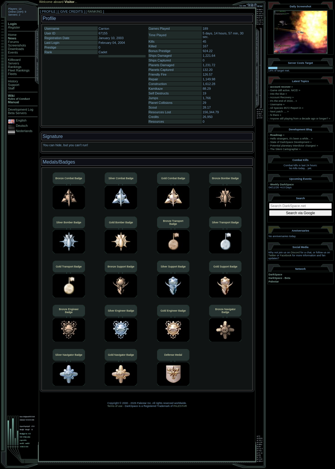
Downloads (16, 49)
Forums (13, 42)
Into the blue (277, 93)
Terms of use (115, 406)
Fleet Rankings (18, 70)
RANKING (94, 11)
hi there (274, 115)
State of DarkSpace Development (290, 142)
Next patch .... (278, 111)
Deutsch (22, 125)
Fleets (12, 74)
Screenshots (17, 45)
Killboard (14, 59)
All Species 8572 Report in (285, 108)
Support (13, 85)
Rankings (14, 67)
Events (13, 52)
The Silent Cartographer (284, 149)
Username (276, 104)
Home (12, 34)
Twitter (272, 255)
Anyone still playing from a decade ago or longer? (299, 118)
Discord (295, 252)
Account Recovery (280, 97)
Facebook (286, 255)
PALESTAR (180, 406)
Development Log (20, 109)
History (13, 81)
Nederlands (24, 131)
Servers (13, 63)
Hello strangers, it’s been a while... (290, 138)
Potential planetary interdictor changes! (293, 145)
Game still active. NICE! (284, 90)
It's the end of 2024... (282, 100)
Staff (11, 88)
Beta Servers (17, 113)
